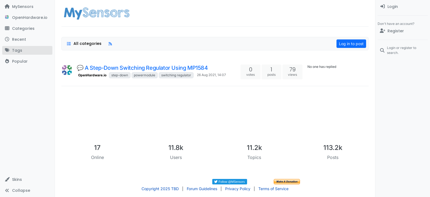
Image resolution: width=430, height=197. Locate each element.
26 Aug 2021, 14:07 (211, 75)
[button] (27, 179)
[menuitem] (403, 6)
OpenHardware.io (92, 75)
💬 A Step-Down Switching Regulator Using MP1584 (142, 68)
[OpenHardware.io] (27, 17)
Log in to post (351, 43)
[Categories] (27, 28)
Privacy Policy (237, 188)
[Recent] (27, 39)
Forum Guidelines (202, 188)
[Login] (403, 6)
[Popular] (27, 61)
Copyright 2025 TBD (160, 188)
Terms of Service (273, 188)
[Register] (403, 31)
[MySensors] (27, 6)
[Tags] (27, 50)
